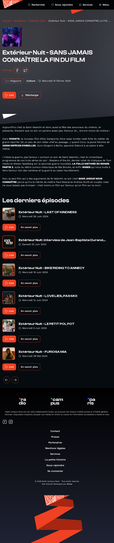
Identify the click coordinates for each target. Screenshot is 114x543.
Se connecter (56, 471)
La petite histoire (57, 459)
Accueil (6, 20)
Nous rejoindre (62, 4)
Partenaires (56, 442)
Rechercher (36, 4)
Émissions (20, 20)
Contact (56, 431)
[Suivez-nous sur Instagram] (10, 422)
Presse (56, 436)
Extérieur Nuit (37, 20)
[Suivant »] (15, 380)
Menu (104, 4)
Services (86, 4)
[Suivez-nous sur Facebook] (4, 422)
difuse (69, 484)
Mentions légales (56, 448)
